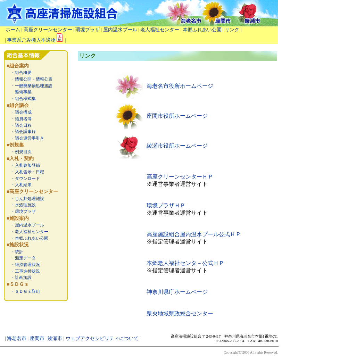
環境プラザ (87, 29)
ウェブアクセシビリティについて (102, 338)
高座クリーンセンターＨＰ (180, 177)
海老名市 (16, 338)
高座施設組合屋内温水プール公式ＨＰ (194, 234)
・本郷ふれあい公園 (27, 238)
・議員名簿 (19, 118)
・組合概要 (19, 72)
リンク (232, 29)
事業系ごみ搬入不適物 (35, 40)
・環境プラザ (21, 211)
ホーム (13, 29)
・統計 (15, 251)
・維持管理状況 (23, 264)
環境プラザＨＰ (166, 205)
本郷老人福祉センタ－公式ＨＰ (185, 263)
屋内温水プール (120, 29)
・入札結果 (19, 184)
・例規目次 (19, 151)
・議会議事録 (21, 131)
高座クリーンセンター (48, 29)
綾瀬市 (55, 338)
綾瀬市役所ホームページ (177, 146)
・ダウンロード (23, 178)
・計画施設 (19, 277)
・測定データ (21, 258)
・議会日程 (19, 125)
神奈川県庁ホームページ (177, 292)
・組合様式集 (21, 98)
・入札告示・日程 (25, 171)
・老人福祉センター (27, 231)
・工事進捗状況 (23, 271)
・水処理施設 (21, 204)
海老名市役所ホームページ (180, 86)
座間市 (37, 338)
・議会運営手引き (25, 138)
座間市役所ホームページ (177, 116)
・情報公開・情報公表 (29, 79)
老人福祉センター (159, 29)
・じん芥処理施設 (25, 198)
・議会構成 (19, 112)
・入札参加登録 (23, 165)
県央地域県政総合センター (180, 313)
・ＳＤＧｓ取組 (23, 291)
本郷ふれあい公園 (202, 29)
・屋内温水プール (25, 225)
